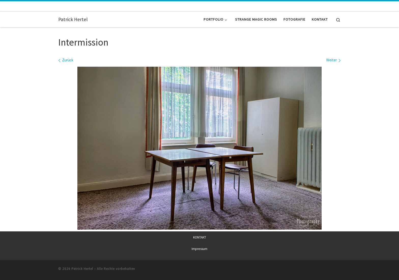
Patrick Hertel (82, 269)
